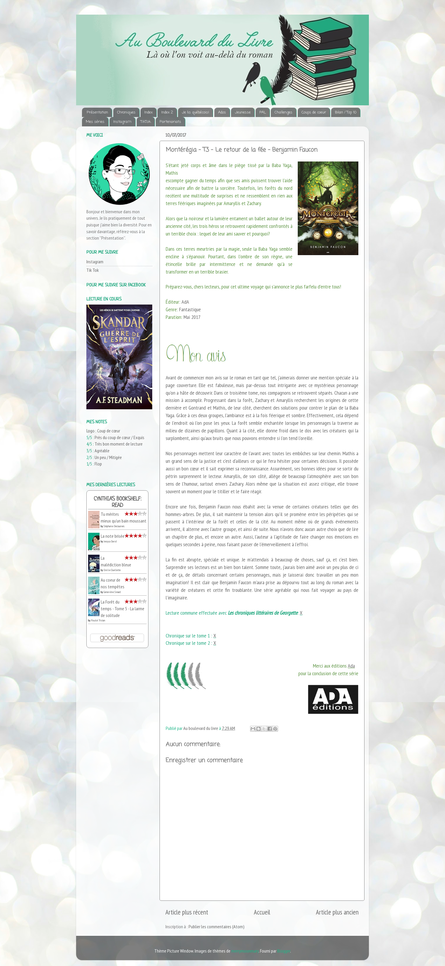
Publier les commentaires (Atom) (216, 926)
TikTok (146, 122)
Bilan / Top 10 (345, 112)
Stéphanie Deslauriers (114, 526)
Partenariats (170, 122)
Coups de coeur (314, 112)
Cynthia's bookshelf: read (117, 502)
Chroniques (126, 112)
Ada (351, 665)
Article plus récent (186, 912)
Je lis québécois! (195, 112)
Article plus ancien (337, 912)
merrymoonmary (245, 951)
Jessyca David (110, 541)
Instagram (122, 122)
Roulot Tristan (98, 620)
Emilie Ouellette (112, 570)
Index (148, 112)
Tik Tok (92, 270)
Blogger (283, 951)
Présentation (97, 112)
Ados (222, 112)
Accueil (262, 912)
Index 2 (167, 112)
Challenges (283, 112)
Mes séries (95, 122)
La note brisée (112, 536)
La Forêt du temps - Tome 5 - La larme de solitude (122, 608)
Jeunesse (243, 112)
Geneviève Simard (112, 592)
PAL (262, 112)
